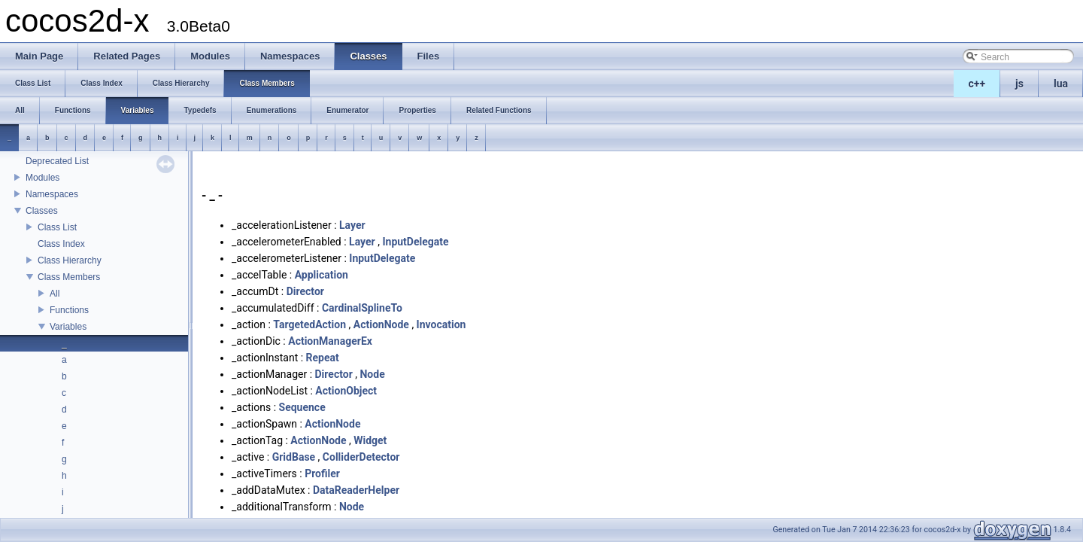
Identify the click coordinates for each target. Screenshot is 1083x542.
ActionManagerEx (330, 341)
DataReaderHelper (356, 490)
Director (305, 291)
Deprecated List (57, 161)
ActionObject (346, 391)
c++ (977, 84)
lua (1061, 84)
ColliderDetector (361, 457)
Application (321, 275)
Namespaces (52, 194)
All (54, 293)
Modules (42, 177)
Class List (57, 227)
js (1019, 84)
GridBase (293, 457)
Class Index (61, 244)
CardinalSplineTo (362, 308)
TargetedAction (309, 324)
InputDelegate (415, 242)
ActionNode (381, 324)
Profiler (322, 473)
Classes (42, 211)
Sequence (302, 407)
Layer (352, 225)
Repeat (322, 358)
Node (371, 374)
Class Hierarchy (70, 260)
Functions (69, 310)
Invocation (441, 324)
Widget (370, 440)
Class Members (69, 277)
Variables (68, 326)
